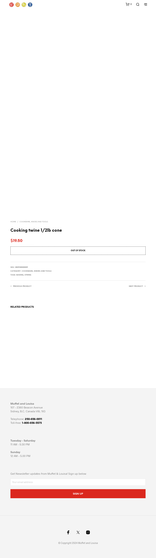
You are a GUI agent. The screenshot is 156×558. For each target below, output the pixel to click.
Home (13, 222)
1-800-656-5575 (32, 422)
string (28, 275)
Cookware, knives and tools (33, 222)
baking (19, 275)
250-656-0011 (33, 418)
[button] (129, 4)
